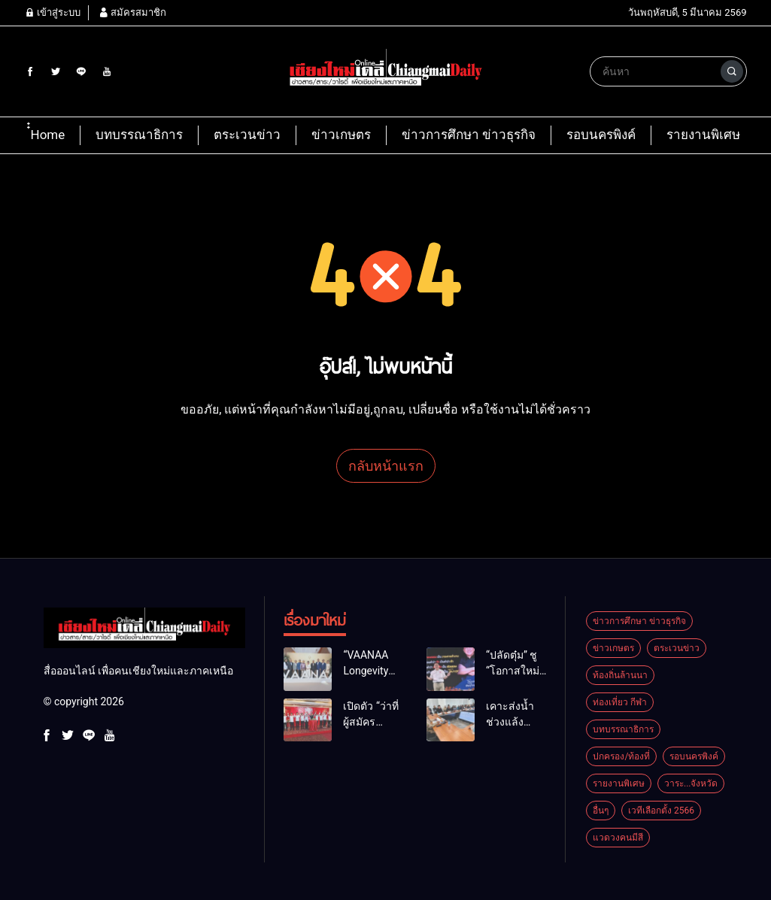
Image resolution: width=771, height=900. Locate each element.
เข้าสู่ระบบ (52, 12)
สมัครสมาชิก (132, 12)
